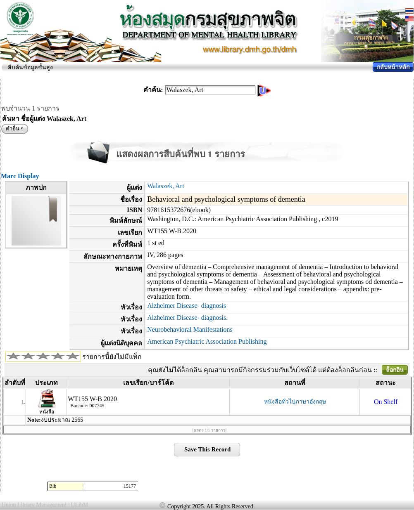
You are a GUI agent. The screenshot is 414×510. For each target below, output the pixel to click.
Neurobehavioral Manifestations (190, 329)
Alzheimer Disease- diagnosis (186, 305)
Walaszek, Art (165, 185)
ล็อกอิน (395, 370)
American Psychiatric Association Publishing (206, 341)
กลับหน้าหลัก (393, 67)
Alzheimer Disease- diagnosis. (187, 317)
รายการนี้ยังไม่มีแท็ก (112, 356)
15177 (130, 486)
